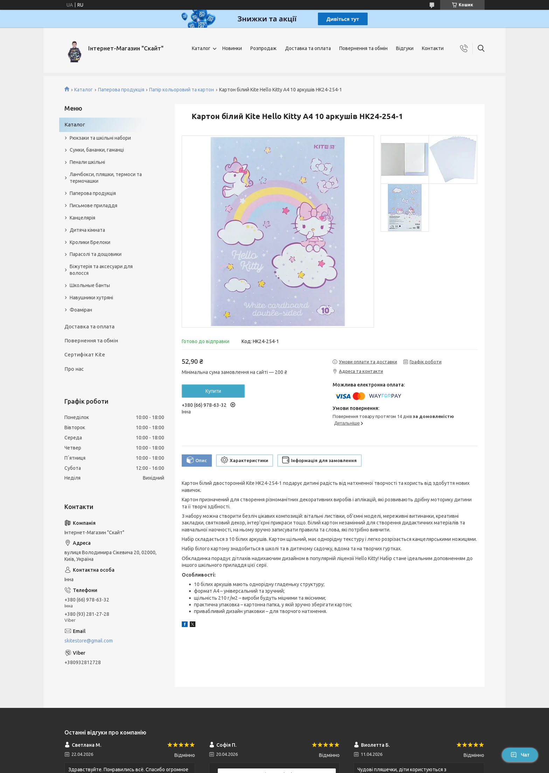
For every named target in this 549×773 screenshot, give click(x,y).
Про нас (74, 369)
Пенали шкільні (87, 162)
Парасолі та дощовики (95, 254)
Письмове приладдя (93, 205)
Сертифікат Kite (84, 354)
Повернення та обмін (363, 48)
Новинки (232, 48)
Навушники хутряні (91, 297)
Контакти (433, 48)
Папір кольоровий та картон (181, 89)
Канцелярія (82, 218)
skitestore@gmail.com (88, 640)
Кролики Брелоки (90, 242)
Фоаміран (81, 310)
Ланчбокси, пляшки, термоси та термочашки (106, 178)
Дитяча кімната (87, 230)
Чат (519, 755)
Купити (213, 391)
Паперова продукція (121, 89)
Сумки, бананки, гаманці (97, 150)
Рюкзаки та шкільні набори (100, 138)
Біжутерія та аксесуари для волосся (101, 270)
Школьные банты (90, 285)
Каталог (201, 48)
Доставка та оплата (308, 48)
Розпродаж (263, 48)
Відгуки (405, 48)
